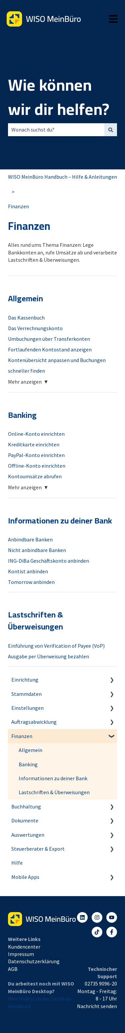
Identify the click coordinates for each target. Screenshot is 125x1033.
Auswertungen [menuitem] (27, 834)
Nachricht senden (97, 1006)
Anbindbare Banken (30, 539)
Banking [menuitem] (28, 764)
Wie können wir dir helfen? (58, 97)
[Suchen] (110, 129)
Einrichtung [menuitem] (24, 679)
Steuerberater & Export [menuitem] (38, 848)
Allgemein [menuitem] (30, 750)
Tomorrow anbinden (31, 582)
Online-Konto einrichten (36, 433)
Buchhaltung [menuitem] (26, 806)
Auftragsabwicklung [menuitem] (34, 721)
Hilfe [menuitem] (17, 862)
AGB (13, 969)
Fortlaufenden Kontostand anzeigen (50, 349)
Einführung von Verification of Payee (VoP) (56, 645)
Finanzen (18, 206)
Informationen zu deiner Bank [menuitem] (53, 778)
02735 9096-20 (101, 983)
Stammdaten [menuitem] (26, 694)
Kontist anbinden (28, 571)
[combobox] (56, 129)
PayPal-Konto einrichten (36, 455)
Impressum (21, 954)
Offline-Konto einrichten (36, 465)
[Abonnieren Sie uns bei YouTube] (111, 917)
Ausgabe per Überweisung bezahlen (48, 656)
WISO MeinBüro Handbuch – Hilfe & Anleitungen (62, 176)
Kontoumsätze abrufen (35, 476)
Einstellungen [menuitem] (27, 707)
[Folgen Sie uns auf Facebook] (111, 932)
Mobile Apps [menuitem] (25, 877)
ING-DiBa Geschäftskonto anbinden (48, 560)
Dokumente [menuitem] (24, 820)
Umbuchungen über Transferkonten (49, 338)
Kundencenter (24, 946)
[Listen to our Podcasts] (97, 932)
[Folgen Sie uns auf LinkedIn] (82, 917)
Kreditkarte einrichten (33, 444)
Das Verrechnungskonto (35, 328)
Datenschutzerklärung (34, 961)
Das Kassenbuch (26, 317)
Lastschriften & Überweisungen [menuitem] (54, 792)
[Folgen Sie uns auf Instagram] (97, 917)
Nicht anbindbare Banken (37, 550)
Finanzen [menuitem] (21, 736)
